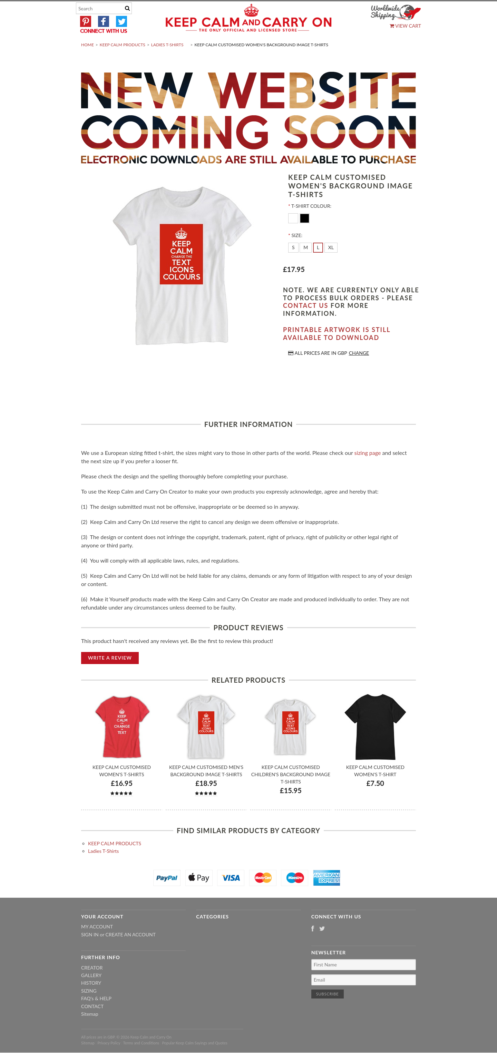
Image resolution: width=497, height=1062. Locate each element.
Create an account (131, 951)
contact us (305, 322)
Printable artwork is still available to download (336, 350)
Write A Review (110, 674)
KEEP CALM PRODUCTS (122, 61)
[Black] (305, 234)
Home (87, 61)
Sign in (90, 951)
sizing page (367, 469)
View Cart (405, 26)
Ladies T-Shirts (167, 61)
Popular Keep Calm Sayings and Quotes (194, 1059)
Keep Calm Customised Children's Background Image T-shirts (290, 790)
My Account (97, 943)
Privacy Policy (108, 1059)
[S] (293, 264)
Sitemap (89, 1030)
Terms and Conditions (141, 1059)
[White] (294, 234)
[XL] (331, 264)
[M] (306, 264)
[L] (318, 264)
